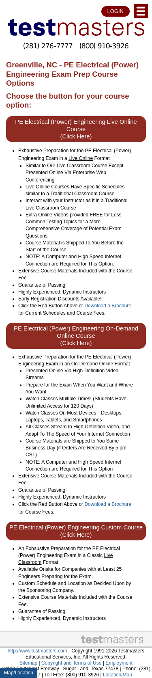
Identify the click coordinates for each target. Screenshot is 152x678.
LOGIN (115, 11)
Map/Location (18, 673)
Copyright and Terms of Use (71, 663)
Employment (119, 663)
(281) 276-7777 (48, 45)
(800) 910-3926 (104, 45)
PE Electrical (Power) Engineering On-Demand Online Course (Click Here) (76, 335)
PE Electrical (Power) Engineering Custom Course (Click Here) (76, 531)
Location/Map (117, 675)
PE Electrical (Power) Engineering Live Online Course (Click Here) (76, 129)
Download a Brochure (107, 306)
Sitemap (28, 663)
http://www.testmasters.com (37, 651)
